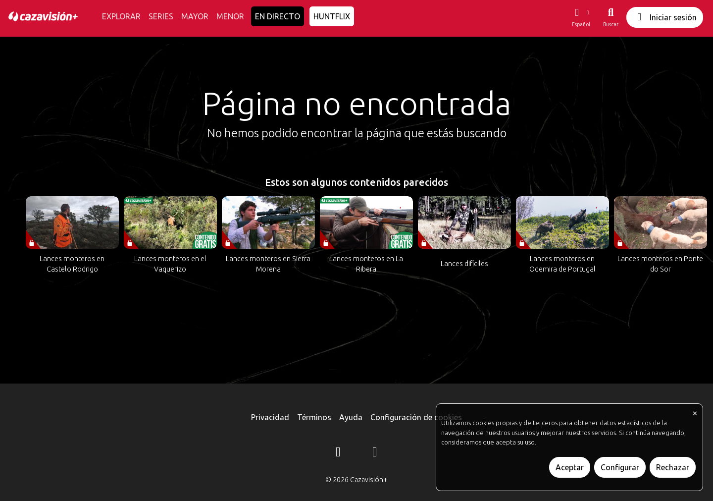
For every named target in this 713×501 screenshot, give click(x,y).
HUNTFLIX (331, 16)
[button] (580, 17)
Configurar (620, 467)
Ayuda (350, 417)
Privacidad (270, 417)
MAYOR (194, 16)
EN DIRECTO (277, 16)
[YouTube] (374, 453)
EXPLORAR (121, 16)
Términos (314, 417)
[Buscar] (610, 17)
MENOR (230, 16)
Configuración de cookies (416, 417)
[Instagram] (338, 453)
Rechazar (672, 467)
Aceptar (570, 467)
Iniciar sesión (665, 17)
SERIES (161, 16)
